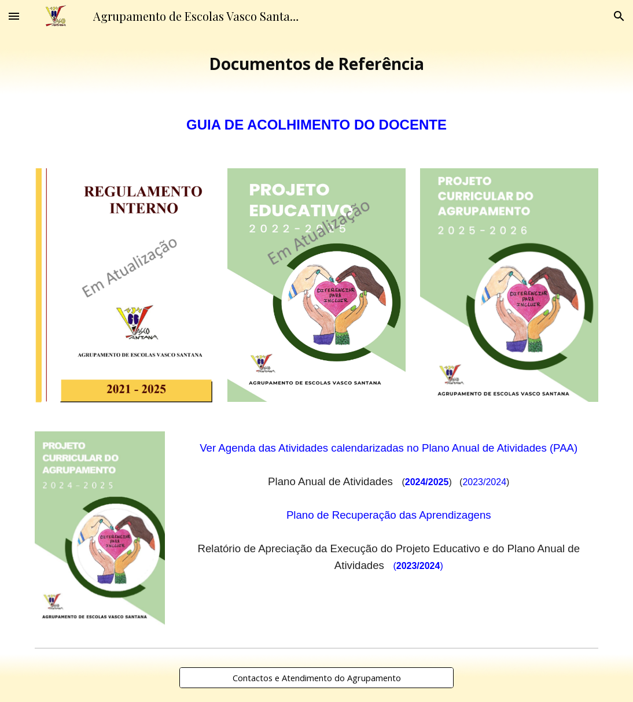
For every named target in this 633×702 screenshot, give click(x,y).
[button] (14, 16)
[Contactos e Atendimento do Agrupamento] (316, 677)
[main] (316, 64)
